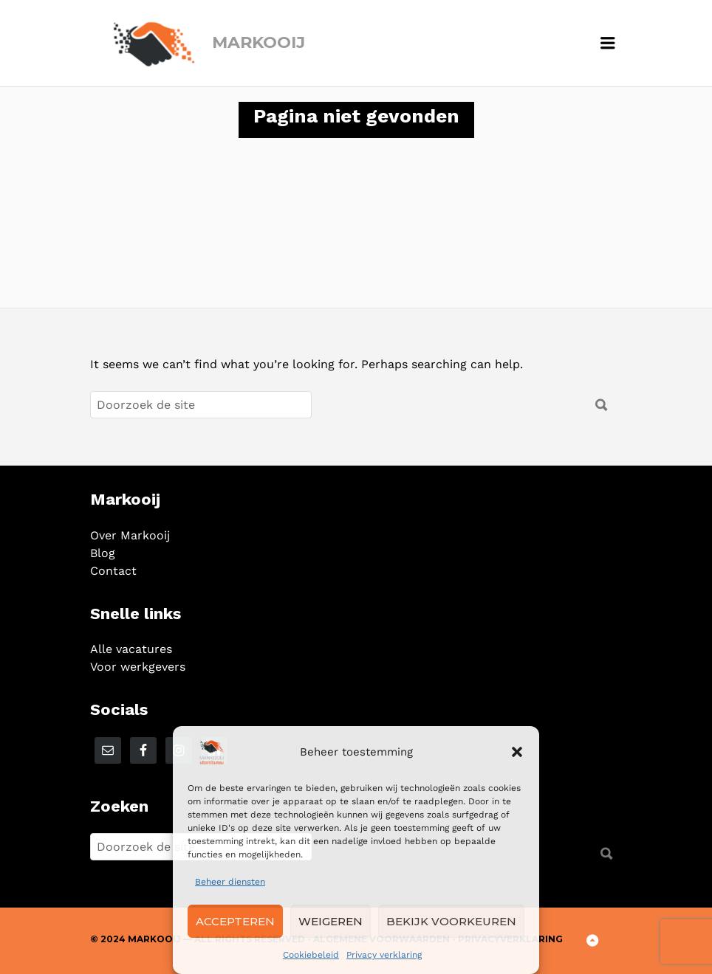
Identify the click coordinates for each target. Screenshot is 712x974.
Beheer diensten (230, 882)
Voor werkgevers (137, 667)
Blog (102, 553)
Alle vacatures (131, 649)
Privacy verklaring (384, 955)
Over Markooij (130, 535)
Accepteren (235, 921)
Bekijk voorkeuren (451, 921)
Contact (113, 571)
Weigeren (330, 921)
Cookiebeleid (311, 955)
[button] (517, 752)
